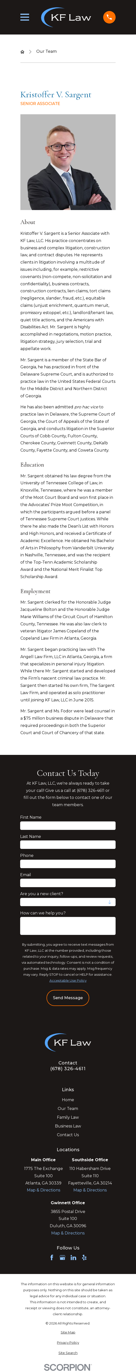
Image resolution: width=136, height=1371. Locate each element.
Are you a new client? (41, 893)
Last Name (30, 836)
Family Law (68, 1117)
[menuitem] (68, 1332)
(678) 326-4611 (68, 1068)
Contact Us (68, 1134)
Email (25, 874)
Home (68, 1099)
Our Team (68, 1108)
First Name (31, 817)
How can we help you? (43, 912)
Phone (27, 855)
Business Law (68, 1126)
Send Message (68, 997)
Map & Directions (43, 1190)
